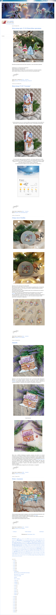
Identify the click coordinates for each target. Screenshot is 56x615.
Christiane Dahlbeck (23, 548)
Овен (26, 543)
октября (15, 582)
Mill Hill (16, 551)
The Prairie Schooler (28, 553)
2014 (14, 604)
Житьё (37, 540)
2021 (14, 568)
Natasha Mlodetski (23, 551)
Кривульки (40, 541)
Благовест (30, 538)
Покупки (39, 543)
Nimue (27, 551)
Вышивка (16, 80)
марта (15, 591)
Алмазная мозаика (24, 538)
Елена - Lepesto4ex (10, 21)
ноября (15, 580)
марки (22, 542)
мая (15, 588)
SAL (14, 552)
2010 (14, 610)
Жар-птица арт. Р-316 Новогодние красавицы (26, 28)
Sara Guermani (25, 552)
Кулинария (43, 541)
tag (38, 552)
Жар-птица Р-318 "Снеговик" (21, 86)
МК (29, 542)
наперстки (40, 542)
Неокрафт (43, 542)
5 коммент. (27, 472)
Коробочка (36, 541)
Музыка (37, 542)
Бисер (28, 538)
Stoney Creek (36, 552)
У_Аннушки (42, 544)
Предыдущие (41, 531)
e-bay (43, 548)
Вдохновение (37, 538)
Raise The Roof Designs (41, 551)
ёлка (35, 540)
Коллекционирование (27, 541)
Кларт (13, 541)
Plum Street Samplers (33, 551)
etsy (12, 549)
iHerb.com (28, 549)
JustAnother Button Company (19, 550)
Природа (18, 544)
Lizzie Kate (35, 550)
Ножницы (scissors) (22, 543)
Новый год (30, 80)
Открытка (29, 543)
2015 (14, 602)
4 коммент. (27, 336)
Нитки (13, 543)
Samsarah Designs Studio (19, 552)
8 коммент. (27, 79)
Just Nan (13, 550)
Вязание (23, 540)
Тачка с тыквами (17, 479)
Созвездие (34, 544)
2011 (14, 608)
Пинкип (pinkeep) (35, 543)
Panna (29, 551)
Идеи (40, 540)
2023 (14, 565)
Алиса (21, 538)
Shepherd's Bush (29, 552)
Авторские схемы (18, 337)
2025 (14, 562)
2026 (14, 560)
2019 (14, 596)
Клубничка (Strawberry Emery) (19, 541)
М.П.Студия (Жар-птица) (23, 80)
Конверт (32, 541)
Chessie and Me (19, 548)
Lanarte (25, 550)
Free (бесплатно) (16, 549)
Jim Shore (43, 549)
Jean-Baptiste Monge (39, 549)
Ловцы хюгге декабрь (18, 218)
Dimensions (39, 548)
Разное (21, 544)
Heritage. (20, 549)
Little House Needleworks (30, 550)
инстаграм (14, 381)
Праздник (14, 544)
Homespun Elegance (24, 549)
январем (13, 293)
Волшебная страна (41, 538)
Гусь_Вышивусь (27, 540)
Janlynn (34, 549)
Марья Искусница (25, 542)
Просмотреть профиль (10, 23)
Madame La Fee (39, 550)
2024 (14, 563)
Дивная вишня (32, 540)
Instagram (31, 549)
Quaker (37, 551)
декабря (15, 571)
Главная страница (28, 531)
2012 (14, 607)
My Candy (19, 551)
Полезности (42, 543)
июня (15, 586)
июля (15, 585)
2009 (14, 611)
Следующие (15, 531)
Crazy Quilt (28, 548)
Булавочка (33, 538)
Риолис (26, 544)
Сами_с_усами (30, 544)
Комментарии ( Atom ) (31, 534)
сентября (16, 583)
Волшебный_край (14, 540)
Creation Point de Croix (40, 459)
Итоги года (42, 540)
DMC (42, 548)
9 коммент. (27, 211)
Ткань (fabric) (38, 544)
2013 (14, 605)
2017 (14, 599)
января (15, 594)
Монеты (31, 542)
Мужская (34, 542)
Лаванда (14, 342)
